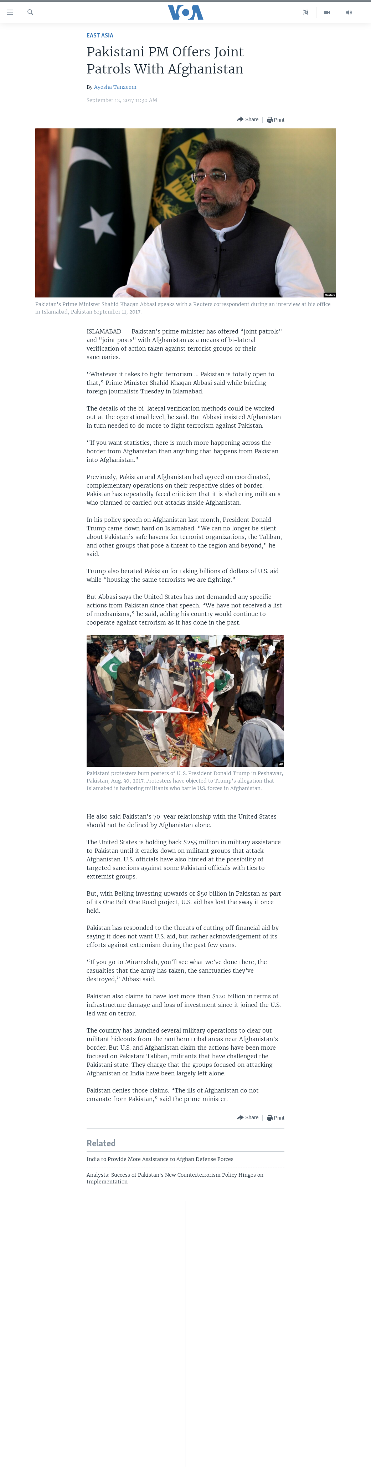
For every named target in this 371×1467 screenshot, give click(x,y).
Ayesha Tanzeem (115, 87)
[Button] (247, 119)
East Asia (100, 36)
